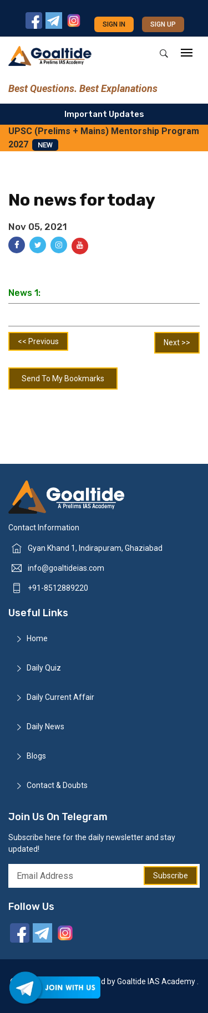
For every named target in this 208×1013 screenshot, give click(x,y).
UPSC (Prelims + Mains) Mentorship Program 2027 (103, 138)
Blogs (36, 755)
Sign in (114, 24)
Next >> (177, 342)
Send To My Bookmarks (63, 378)
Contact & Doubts (57, 785)
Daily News (45, 726)
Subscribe (170, 875)
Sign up (163, 24)
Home (37, 638)
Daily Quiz (44, 667)
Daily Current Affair (60, 697)
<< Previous (38, 341)
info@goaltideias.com (66, 568)
